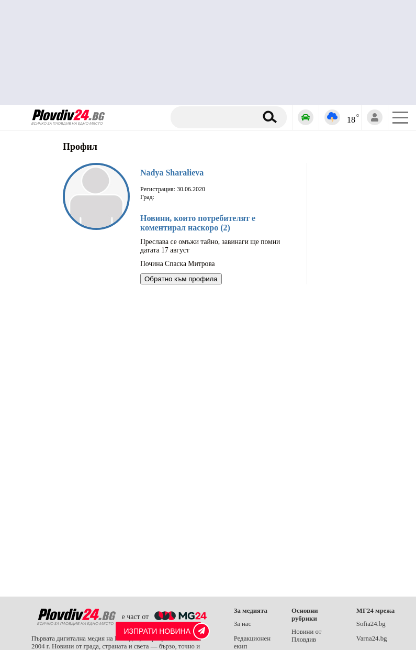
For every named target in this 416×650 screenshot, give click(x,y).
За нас (243, 623)
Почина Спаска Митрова (177, 264)
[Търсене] (217, 117)
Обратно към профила (181, 279)
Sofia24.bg (371, 623)
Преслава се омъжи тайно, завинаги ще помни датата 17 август (210, 246)
